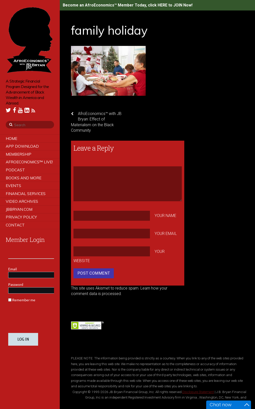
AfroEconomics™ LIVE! (29, 162)
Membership (18, 154)
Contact (15, 225)
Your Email (166, 233)
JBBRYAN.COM (19, 209)
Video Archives (22, 201)
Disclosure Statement (198, 392)
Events (13, 185)
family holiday (109, 30)
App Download (22, 146)
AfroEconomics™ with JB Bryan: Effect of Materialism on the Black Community (96, 122)
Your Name (165, 215)
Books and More (23, 178)
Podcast (15, 170)
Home (11, 138)
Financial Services (26, 193)
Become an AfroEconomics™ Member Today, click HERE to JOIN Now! (127, 5)
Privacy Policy (21, 217)
